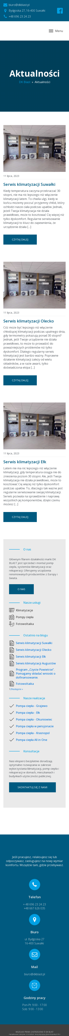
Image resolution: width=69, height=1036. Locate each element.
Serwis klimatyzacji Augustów (36, 663)
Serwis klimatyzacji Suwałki (29, 184)
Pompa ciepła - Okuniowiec (34, 719)
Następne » (17, 689)
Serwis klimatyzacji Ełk (24, 461)
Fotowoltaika (25, 624)
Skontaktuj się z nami (32, 787)
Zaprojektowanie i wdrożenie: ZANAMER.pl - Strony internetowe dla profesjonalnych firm (34, 1034)
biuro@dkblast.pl (34, 974)
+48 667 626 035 (34, 908)
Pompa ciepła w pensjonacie (35, 726)
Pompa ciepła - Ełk (28, 713)
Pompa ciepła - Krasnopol (33, 733)
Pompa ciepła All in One (31, 740)
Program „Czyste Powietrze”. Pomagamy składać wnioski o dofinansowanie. (35, 674)
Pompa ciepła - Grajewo (31, 706)
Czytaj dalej (20, 239)
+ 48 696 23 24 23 (34, 904)
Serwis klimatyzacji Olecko (28, 321)
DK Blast (24, 82)
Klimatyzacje (24, 610)
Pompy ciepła (24, 617)
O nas (21, 589)
